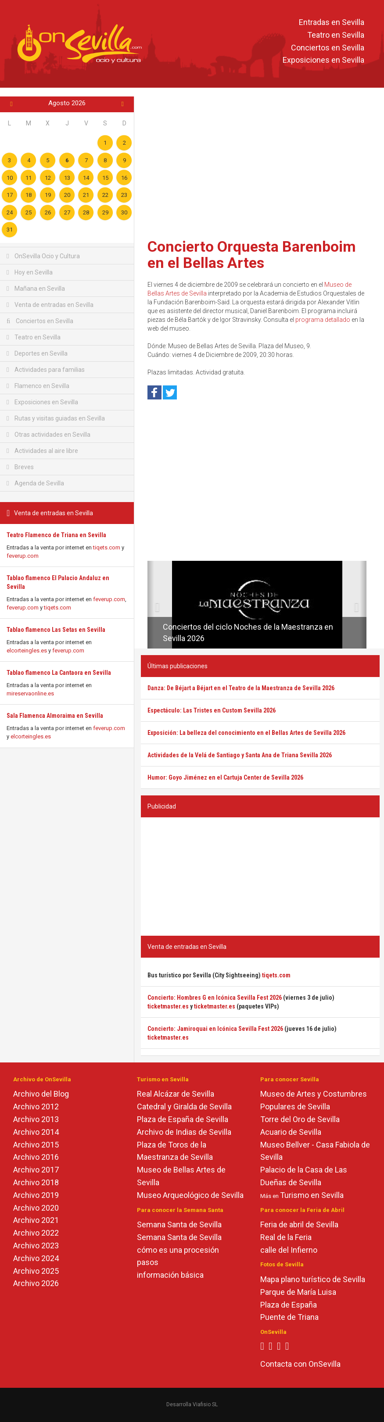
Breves (20, 466)
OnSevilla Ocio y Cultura (43, 256)
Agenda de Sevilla (35, 483)
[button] (150, 605)
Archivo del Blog (41, 1093)
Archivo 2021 (36, 1220)
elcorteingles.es (27, 650)
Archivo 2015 (36, 1144)
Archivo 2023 (36, 1245)
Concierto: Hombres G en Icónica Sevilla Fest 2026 (214, 997)
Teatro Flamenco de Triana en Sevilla (56, 534)
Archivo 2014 (36, 1132)
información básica (170, 1274)
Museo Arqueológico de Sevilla (190, 1195)
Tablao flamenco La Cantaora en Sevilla (59, 672)
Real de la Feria (286, 1237)
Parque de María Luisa (298, 1292)
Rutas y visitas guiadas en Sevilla (56, 418)
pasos (147, 1262)
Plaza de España (288, 1304)
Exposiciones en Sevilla (323, 60)
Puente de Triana (289, 1317)
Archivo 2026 (36, 1283)
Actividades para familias (46, 369)
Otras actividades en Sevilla (48, 434)
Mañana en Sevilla (36, 288)
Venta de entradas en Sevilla (50, 304)
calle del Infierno (288, 1249)
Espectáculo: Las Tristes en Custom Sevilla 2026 (211, 710)
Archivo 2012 (36, 1106)
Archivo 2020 (36, 1207)
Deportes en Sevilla (37, 353)
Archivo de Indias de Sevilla (184, 1132)
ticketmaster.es (168, 1006)
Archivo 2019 (36, 1195)
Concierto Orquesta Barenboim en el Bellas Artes (251, 254)
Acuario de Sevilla (290, 1132)
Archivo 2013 (36, 1119)
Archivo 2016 (36, 1157)
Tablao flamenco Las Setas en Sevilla (56, 629)
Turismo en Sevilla (312, 1195)
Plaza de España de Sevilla (182, 1119)
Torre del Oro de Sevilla (300, 1119)
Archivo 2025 (36, 1271)
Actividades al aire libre (42, 450)
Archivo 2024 (36, 1258)
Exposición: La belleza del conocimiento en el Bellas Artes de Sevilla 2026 (246, 732)
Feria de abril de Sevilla (299, 1224)
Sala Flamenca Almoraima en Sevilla (55, 715)
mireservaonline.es (30, 693)
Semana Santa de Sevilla (179, 1224)
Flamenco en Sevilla (38, 385)
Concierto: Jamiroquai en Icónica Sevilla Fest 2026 (215, 1028)
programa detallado (322, 319)
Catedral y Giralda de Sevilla (184, 1106)
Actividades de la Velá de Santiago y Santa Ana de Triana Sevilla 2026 (239, 755)
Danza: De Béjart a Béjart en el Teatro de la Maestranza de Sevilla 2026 (240, 687)
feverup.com (23, 555)
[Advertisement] (260, 164)
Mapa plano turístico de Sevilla (312, 1279)
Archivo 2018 (36, 1182)
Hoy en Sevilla (30, 272)
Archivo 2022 (36, 1232)
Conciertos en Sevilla (327, 47)
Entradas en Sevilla (331, 22)
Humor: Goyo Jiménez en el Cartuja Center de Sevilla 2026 (225, 777)
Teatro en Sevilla (335, 34)
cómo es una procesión (178, 1249)
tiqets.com (106, 547)
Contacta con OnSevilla (300, 1364)
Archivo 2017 (36, 1169)
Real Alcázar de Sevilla (175, 1093)
